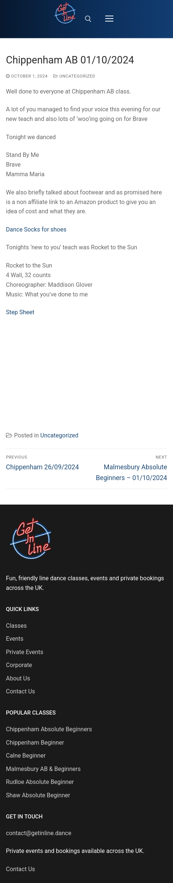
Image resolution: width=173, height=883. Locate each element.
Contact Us (20, 691)
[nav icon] (109, 19)
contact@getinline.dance (38, 833)
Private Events (24, 652)
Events (14, 638)
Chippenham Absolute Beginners (49, 729)
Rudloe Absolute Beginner (40, 781)
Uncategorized (74, 76)
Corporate (19, 665)
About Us (18, 678)
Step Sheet (20, 312)
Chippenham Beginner (35, 742)
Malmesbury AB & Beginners (43, 768)
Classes (16, 625)
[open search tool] (88, 19)
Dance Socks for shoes (36, 229)
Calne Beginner (26, 755)
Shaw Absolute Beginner (38, 795)
